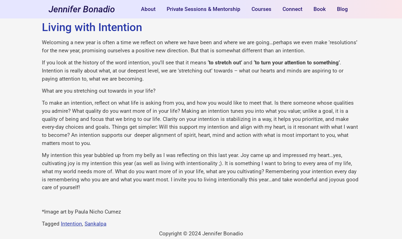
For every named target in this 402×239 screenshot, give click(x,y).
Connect (292, 9)
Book (320, 9)
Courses (261, 9)
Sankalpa (95, 224)
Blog (342, 9)
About (148, 9)
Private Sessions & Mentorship (203, 9)
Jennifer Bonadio (82, 9)
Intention (71, 224)
